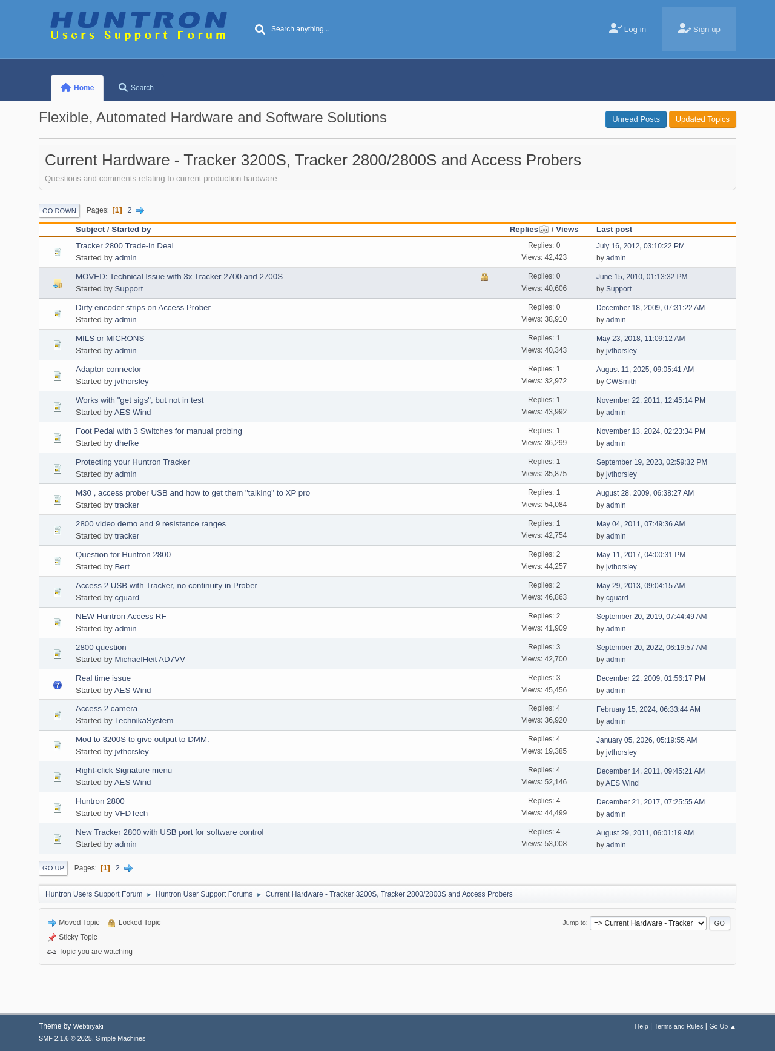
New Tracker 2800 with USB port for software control (169, 832)
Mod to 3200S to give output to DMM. (142, 739)
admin (125, 257)
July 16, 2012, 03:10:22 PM (640, 246)
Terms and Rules (679, 1026)
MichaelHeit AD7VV (149, 659)
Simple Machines (120, 1038)
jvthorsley (621, 350)
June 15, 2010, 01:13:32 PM (642, 277)
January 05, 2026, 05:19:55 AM (647, 740)
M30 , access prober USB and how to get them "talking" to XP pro (193, 492)
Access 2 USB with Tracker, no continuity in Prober (166, 585)
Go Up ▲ (722, 1026)
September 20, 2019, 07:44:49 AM (651, 616)
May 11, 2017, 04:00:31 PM (640, 555)
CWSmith (621, 381)
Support (128, 288)
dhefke (126, 443)
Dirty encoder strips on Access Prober (143, 307)
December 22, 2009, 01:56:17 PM (650, 678)
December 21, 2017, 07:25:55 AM (650, 802)
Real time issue (103, 678)
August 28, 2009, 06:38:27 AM (645, 493)
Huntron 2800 (100, 801)
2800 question (101, 647)
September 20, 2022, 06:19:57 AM (651, 647)
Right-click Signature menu (124, 770)
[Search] (260, 30)
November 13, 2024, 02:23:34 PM (650, 431)
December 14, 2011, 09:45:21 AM (650, 771)
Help (641, 1026)
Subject (90, 229)
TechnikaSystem (143, 720)
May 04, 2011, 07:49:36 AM (640, 524)
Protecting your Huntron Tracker (133, 461)
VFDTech (131, 813)
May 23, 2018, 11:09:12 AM (640, 338)
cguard (126, 597)
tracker (126, 504)
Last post (614, 229)
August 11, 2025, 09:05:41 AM (645, 369)
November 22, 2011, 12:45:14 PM (650, 400)
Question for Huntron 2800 (123, 554)
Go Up (53, 868)
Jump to (573, 922)
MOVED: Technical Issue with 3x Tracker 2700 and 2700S (179, 276)
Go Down (59, 210)
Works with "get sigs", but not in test (139, 400)
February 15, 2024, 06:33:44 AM (648, 709)
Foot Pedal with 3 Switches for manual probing (159, 431)
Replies (529, 229)
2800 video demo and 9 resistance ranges (151, 523)
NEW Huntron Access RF (121, 616)
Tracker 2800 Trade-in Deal (125, 245)
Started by (131, 229)
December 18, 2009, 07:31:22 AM (650, 307)
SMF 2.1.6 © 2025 (65, 1038)
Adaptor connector (109, 369)
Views (567, 229)
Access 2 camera (106, 708)
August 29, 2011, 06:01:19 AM (645, 833)
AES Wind (132, 412)
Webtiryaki (88, 1026)
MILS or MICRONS (110, 338)
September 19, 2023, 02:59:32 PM (651, 462)
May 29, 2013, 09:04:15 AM (640, 586)
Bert (121, 566)
